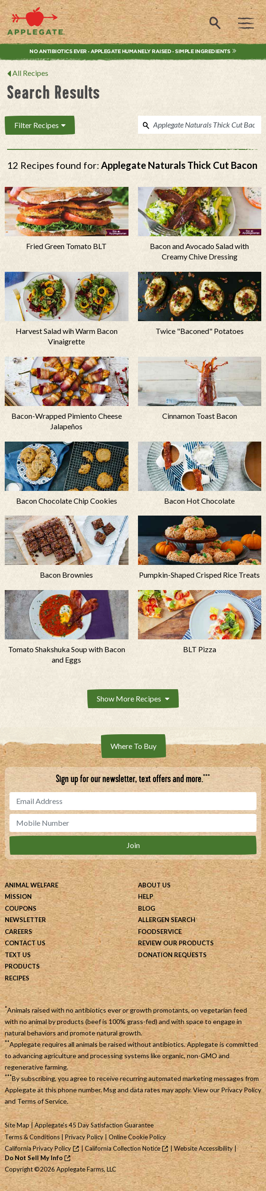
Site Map (17, 1125)
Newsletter (25, 919)
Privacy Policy (241, 1090)
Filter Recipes (39, 124)
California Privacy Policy (38, 1148)
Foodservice (160, 931)
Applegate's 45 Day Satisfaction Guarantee (94, 1125)
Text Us (18, 955)
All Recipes (30, 72)
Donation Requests (172, 955)
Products (22, 966)
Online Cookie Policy (137, 1137)
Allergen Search (166, 919)
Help (145, 896)
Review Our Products (176, 943)
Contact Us (25, 943)
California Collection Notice (122, 1148)
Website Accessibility (203, 1148)
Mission (18, 896)
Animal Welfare (31, 885)
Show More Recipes (133, 698)
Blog (146, 908)
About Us (154, 885)
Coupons (21, 908)
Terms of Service (42, 1101)
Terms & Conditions (32, 1137)
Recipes (17, 978)
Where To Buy (133, 745)
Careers (18, 931)
